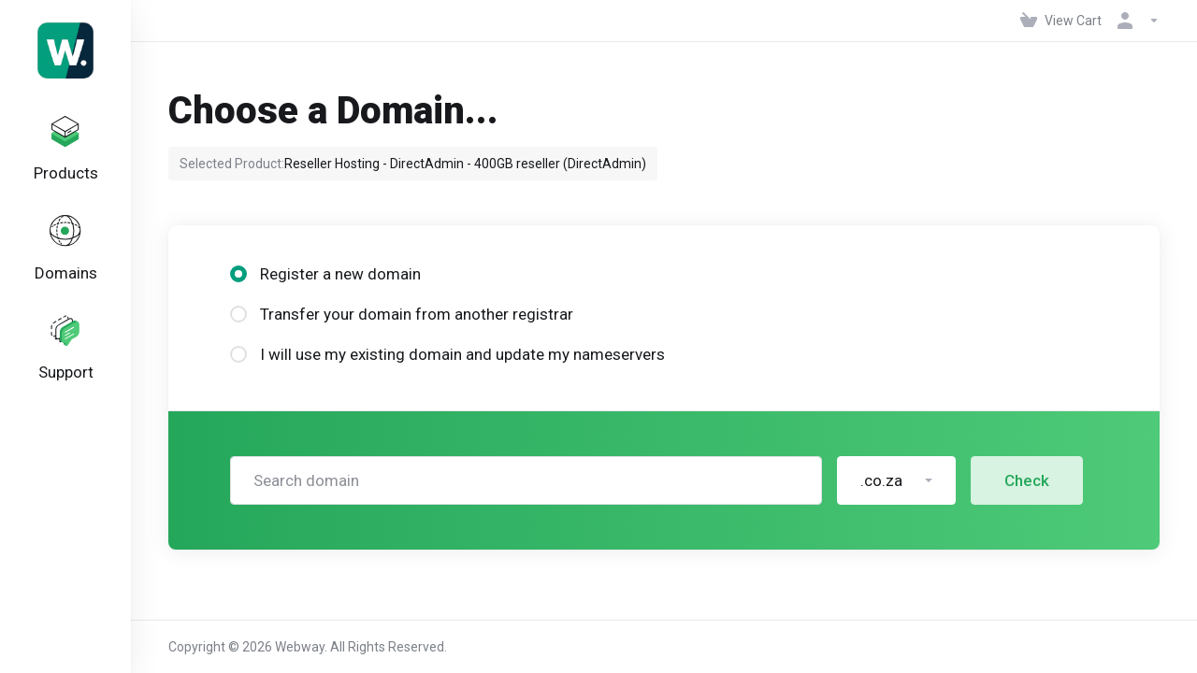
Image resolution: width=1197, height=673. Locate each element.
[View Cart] (1061, 20)
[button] (896, 480)
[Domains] (65, 259)
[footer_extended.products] (65, 153)
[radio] (238, 273)
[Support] (65, 364)
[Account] (1134, 20)
